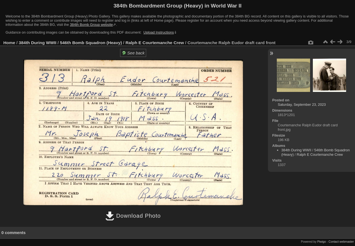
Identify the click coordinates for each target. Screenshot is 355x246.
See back (133, 53)
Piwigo (321, 241)
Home (9, 42)
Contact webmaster (341, 241)
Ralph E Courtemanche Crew (154, 42)
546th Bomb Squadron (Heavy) (91, 42)
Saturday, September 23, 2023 (302, 104)
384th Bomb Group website (91, 24)
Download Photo (133, 216)
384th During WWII (38, 42)
